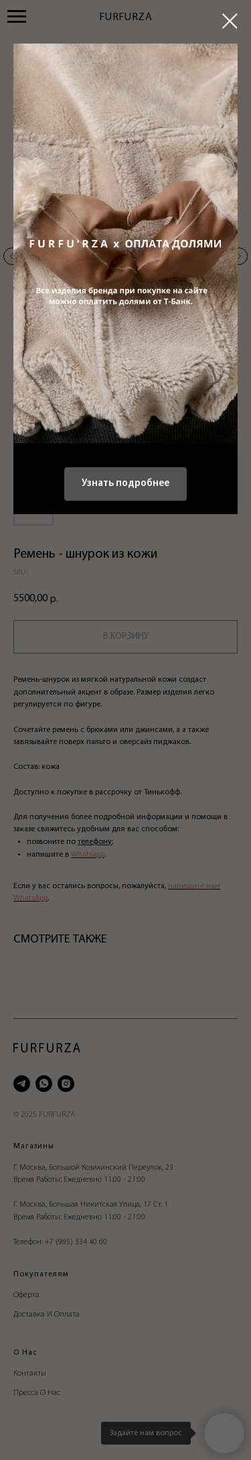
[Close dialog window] (230, 21)
